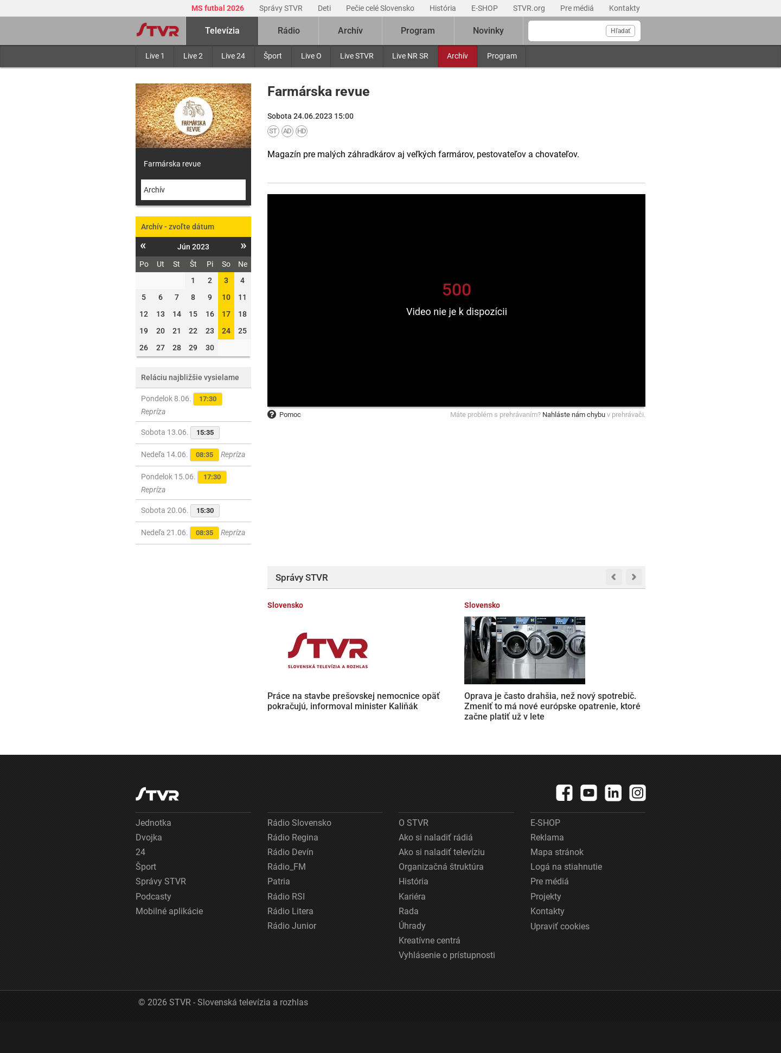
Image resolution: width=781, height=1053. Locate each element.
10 (226, 297)
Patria (278, 912)
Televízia (222, 30)
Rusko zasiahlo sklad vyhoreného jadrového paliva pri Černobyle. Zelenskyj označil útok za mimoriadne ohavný (603, 700)
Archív (457, 56)
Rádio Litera (290, 941)
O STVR (413, 852)
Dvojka (149, 867)
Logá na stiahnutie (566, 897)
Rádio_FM (286, 897)
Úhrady (412, 956)
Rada (409, 941)
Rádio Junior (291, 956)
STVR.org (530, 8)
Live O (311, 56)
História (444, 8)
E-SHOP (485, 8)
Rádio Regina (292, 867)
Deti (325, 8)
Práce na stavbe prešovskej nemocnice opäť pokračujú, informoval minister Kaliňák (305, 700)
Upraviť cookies (560, 957)
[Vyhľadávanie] (584, 31)
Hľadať (620, 31)
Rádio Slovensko (299, 852)
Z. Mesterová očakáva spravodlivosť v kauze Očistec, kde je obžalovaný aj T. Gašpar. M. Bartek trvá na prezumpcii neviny (505, 710)
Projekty (545, 926)
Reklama (547, 867)
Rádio (289, 30)
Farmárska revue (172, 163)
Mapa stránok (557, 882)
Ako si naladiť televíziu (442, 882)
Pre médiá (578, 8)
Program (502, 56)
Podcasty (153, 926)
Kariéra (412, 926)
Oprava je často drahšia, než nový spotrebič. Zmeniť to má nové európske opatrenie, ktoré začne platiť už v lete (406, 700)
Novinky (488, 30)
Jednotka (153, 852)
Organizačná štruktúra (441, 897)
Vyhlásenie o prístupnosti (447, 985)
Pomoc (284, 414)
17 (226, 314)
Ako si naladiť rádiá (436, 867)
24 (226, 330)
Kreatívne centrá (429, 971)
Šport (273, 56)
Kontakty (624, 8)
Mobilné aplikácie (169, 941)
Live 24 (233, 56)
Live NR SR (410, 56)
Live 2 (193, 56)
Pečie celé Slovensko (381, 8)
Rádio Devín (290, 882)
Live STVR (357, 56)
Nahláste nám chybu (573, 414)
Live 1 (155, 56)
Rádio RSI (286, 926)
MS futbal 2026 (218, 8)
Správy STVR (281, 8)
